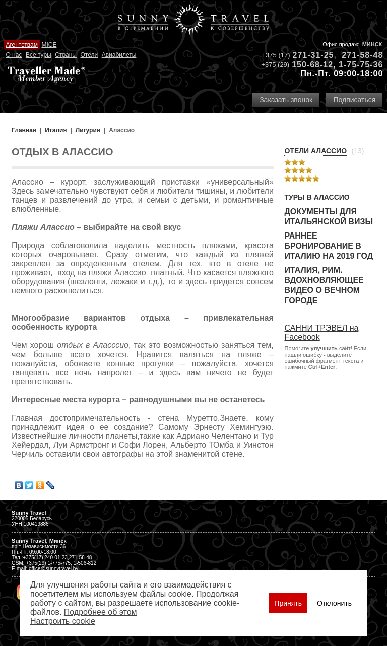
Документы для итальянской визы (328, 216)
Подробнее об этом (100, 612)
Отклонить (334, 603)
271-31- (308, 55)
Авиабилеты (119, 54)
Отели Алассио (315, 151)
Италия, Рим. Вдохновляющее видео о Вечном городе (323, 285)
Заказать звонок (286, 100)
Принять (288, 603)
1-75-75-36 (361, 64)
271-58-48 (362, 55)
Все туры (38, 54)
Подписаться (354, 100)
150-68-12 (312, 64)
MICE (48, 44)
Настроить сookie (62, 621)
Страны (66, 54)
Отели (89, 54)
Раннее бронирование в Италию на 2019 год (328, 245)
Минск (372, 44)
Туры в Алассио (316, 197)
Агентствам (21, 44)
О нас (14, 54)
